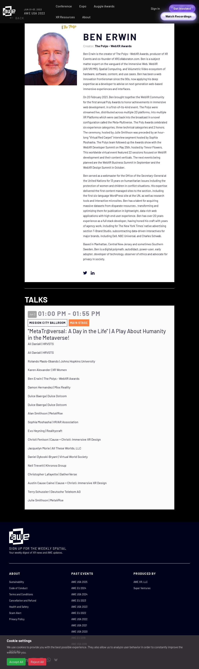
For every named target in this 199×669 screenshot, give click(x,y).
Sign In (155, 8)
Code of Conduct (18, 588)
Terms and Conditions (21, 594)
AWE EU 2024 (78, 588)
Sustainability (16, 581)
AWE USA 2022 (79, 619)
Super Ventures (142, 588)
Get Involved (182, 8)
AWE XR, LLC (141, 581)
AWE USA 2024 (79, 594)
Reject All (37, 662)
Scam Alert (15, 612)
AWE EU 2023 (78, 600)
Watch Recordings (178, 16)
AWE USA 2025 (79, 581)
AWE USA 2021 (79, 625)
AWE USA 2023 (79, 606)
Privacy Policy (16, 619)
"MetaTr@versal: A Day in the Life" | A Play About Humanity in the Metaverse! (97, 334)
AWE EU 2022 (78, 612)
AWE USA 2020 (79, 631)
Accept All (16, 662)
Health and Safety (19, 606)
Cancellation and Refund (22, 600)
